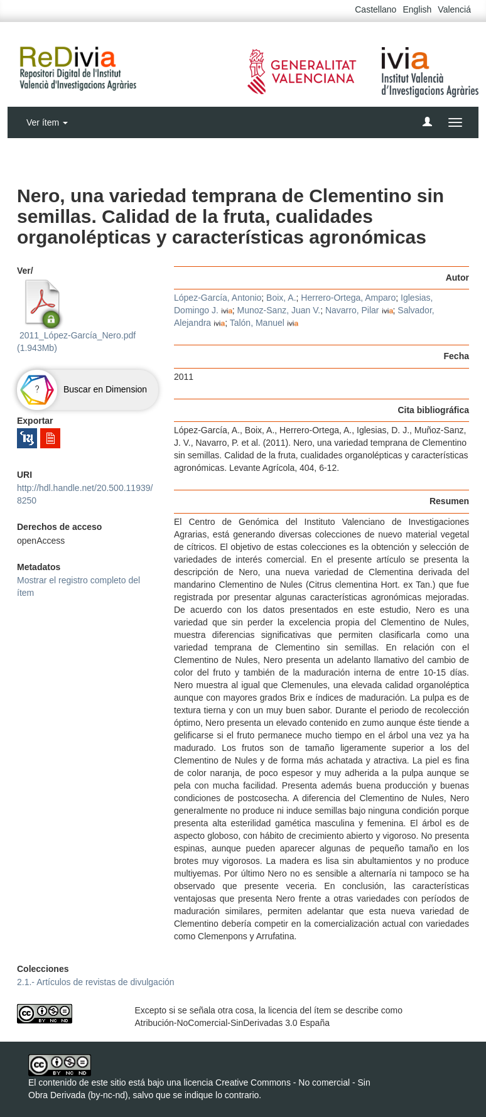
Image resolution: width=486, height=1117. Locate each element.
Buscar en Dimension (82, 389)
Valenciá (454, 9)
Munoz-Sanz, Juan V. (279, 310)
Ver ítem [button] (47, 122)
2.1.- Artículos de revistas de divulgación (96, 982)
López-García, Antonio (217, 298)
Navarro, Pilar (352, 310)
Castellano (375, 9)
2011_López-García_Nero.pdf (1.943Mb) (76, 316)
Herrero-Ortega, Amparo (348, 298)
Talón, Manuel (257, 323)
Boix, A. (281, 298)
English (416, 9)
